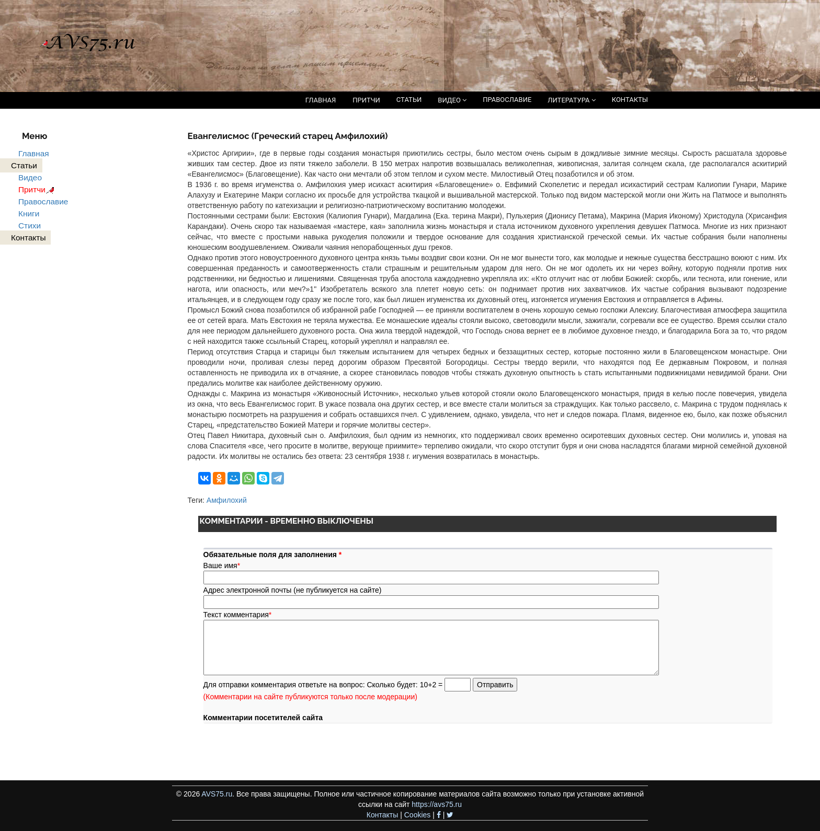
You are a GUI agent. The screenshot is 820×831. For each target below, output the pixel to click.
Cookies (417, 815)
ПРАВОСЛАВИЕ (507, 99)
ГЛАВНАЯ (320, 100)
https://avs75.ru (437, 804)
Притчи (38, 189)
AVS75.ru (216, 794)
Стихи (29, 225)
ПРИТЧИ (366, 100)
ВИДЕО (452, 100)
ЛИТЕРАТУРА (571, 100)
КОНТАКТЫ (630, 99)
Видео (30, 177)
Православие (43, 201)
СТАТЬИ (409, 99)
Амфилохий (227, 500)
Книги (28, 213)
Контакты (382, 815)
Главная (33, 153)
